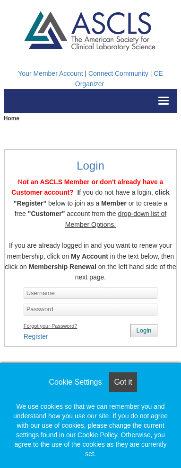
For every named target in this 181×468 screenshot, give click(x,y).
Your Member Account (50, 73)
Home (11, 118)
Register (36, 336)
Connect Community (118, 73)
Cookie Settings (75, 382)
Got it (123, 382)
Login (144, 330)
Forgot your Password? (51, 326)
